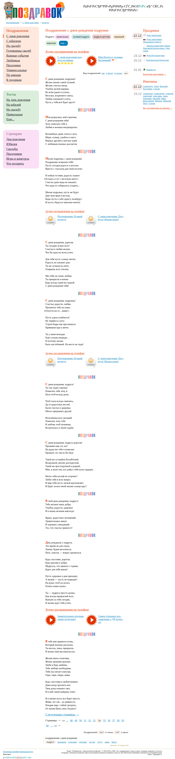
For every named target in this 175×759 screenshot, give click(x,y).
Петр (145, 103)
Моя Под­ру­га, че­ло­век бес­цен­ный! (110, 59)
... (67, 720)
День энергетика (153, 35)
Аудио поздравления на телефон (67, 51)
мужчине (72, 742)
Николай (167, 101)
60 (47, 725)
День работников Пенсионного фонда (152, 40)
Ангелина (157, 96)
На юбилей (13, 104)
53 (94, 720)
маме (107, 742)
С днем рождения (17, 36)
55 (104, 720)
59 (122, 720)
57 (113, 720)
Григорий (147, 98)
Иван (163, 98)
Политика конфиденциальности (18, 751)
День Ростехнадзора (155, 55)
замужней (119, 36)
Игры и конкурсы (17, 158)
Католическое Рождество (157, 60)
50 (80, 720)
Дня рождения (15, 139)
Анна (156, 86)
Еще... (10, 119)
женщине (61, 742)
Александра (159, 93)
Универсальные (16, 70)
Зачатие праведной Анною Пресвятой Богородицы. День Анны (156, 48)
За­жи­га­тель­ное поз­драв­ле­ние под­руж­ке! (70, 618)
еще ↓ (63, 43)
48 (71, 720)
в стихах (118, 73)
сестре (92, 742)
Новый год (151, 70)
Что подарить (15, 163)
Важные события (17, 55)
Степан (156, 89)
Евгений (156, 98)
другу (100, 742)
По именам (13, 75)
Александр (148, 86)
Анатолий (147, 96)
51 (85, 720)
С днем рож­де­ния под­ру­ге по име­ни (69, 59)
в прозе (109, 73)
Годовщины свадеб (18, 50)
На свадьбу (13, 46)
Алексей (169, 93)
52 (89, 720)
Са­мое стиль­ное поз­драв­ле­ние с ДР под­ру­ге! (110, 619)
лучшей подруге (81, 36)
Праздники (13, 65)
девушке (83, 742)
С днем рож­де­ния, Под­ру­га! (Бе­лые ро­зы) (111, 218)
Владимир (147, 89)
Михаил (158, 101)
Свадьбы (12, 149)
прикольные (62, 36)
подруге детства (102, 36)
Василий (163, 86)
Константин (148, 101)
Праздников (14, 154)
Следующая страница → (62, 714)
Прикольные (14, 114)
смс (103, 73)
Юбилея (11, 144)
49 (76, 720)
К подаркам (14, 80)
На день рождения (18, 100)
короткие (51, 43)
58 (118, 720)
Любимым (13, 60)
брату (114, 742)
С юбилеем (13, 41)
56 (109, 720)
